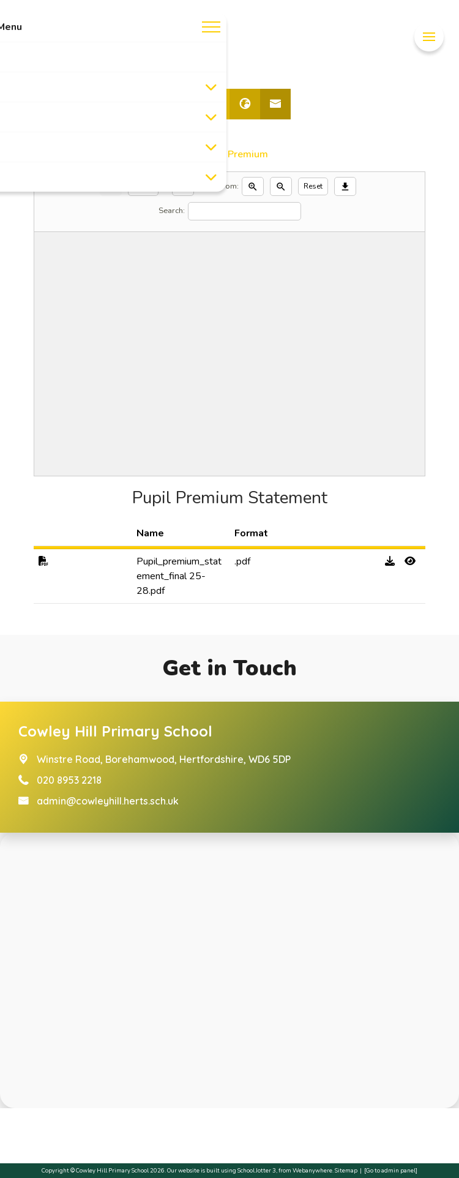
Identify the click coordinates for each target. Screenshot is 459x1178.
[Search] (244, 211)
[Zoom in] (253, 186)
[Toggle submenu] (211, 87)
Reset (313, 186)
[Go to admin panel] (390, 1170)
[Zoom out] (281, 186)
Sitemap (346, 1170)
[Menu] (429, 37)
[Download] (345, 186)
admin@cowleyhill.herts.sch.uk (108, 801)
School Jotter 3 (256, 1170)
